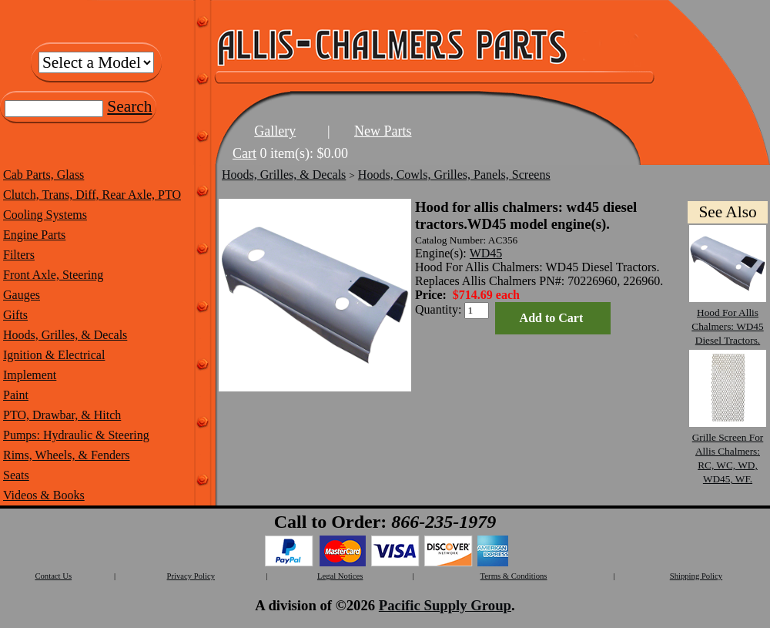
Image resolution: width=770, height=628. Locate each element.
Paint (15, 394)
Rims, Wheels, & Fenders (66, 455)
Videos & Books (44, 495)
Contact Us (53, 576)
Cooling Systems (45, 214)
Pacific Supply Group (445, 605)
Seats (16, 475)
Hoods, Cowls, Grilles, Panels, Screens (454, 174)
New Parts (383, 131)
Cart (244, 153)
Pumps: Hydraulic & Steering (76, 435)
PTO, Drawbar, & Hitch (62, 414)
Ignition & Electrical (54, 354)
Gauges (21, 294)
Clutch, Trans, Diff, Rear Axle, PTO (92, 194)
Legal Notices (340, 576)
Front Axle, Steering (53, 274)
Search (129, 106)
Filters (19, 254)
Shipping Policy (696, 576)
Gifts (15, 314)
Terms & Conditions (513, 576)
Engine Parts (34, 234)
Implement (29, 374)
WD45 (486, 253)
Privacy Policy (191, 576)
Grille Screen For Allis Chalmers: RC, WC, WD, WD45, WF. (727, 451)
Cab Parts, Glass (43, 174)
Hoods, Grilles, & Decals (65, 334)
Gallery (275, 131)
